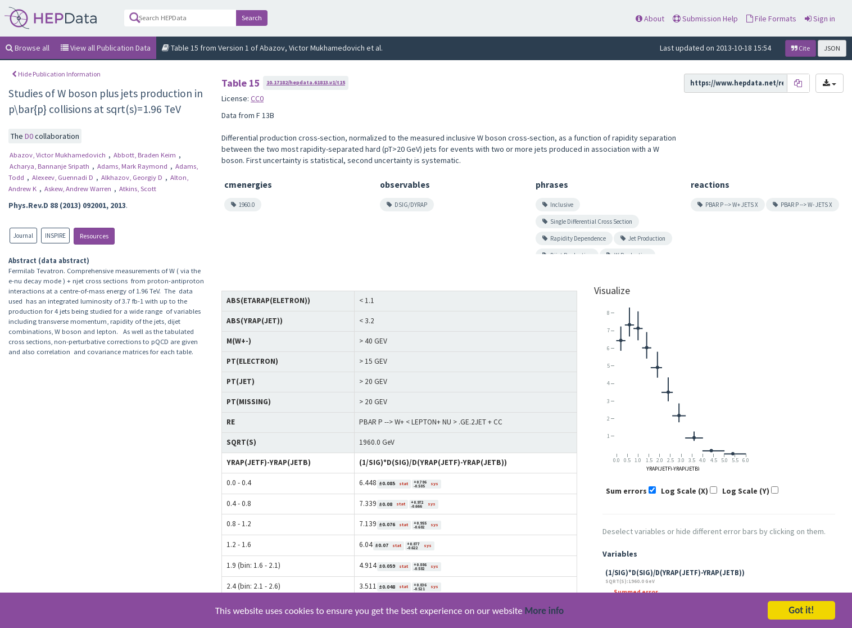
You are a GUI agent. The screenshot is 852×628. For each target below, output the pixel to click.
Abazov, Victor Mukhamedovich (58, 155)
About (650, 18)
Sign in (820, 18)
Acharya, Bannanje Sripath (50, 166)
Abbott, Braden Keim (146, 155)
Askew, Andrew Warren (78, 188)
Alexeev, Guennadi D (63, 177)
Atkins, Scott (137, 188)
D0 (30, 136)
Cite (800, 48)
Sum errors (626, 491)
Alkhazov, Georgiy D (132, 177)
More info (544, 612)
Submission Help (705, 18)
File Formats (771, 18)
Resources (94, 236)
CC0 (257, 98)
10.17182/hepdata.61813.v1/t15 (305, 82)
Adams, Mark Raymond (133, 166)
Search (252, 17)
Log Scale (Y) (745, 491)
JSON (832, 48)
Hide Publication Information (56, 74)
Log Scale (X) (684, 491)
